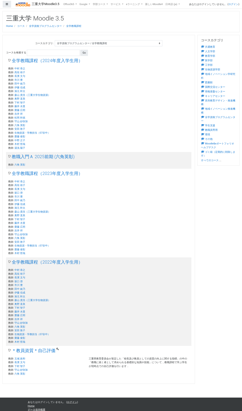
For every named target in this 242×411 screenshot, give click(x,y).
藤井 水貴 (19, 106)
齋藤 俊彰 (19, 136)
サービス (116, 4)
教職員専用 (209, 129)
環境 (205, 134)
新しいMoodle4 (154, 4)
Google (83, 4)
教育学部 (208, 55)
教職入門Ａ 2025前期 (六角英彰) (43, 156)
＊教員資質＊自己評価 (33, 350)
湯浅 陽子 (19, 147)
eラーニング (133, 4)
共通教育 (208, 46)
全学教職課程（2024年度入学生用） (47, 60)
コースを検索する (16, 52)
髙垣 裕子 (19, 72)
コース (21, 26)
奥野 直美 (19, 98)
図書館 (207, 82)
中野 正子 (19, 140)
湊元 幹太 (19, 91)
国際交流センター (213, 86)
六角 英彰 (19, 125)
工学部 (207, 64)
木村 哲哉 (19, 144)
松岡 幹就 (19, 117)
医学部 (207, 60)
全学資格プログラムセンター (45, 26)
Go (84, 52)
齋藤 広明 (19, 110)
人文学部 (208, 51)
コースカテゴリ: (44, 43)
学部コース (99, 4)
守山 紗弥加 (21, 121)
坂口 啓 (18, 192)
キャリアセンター (213, 96)
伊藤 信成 (19, 87)
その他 (207, 139)
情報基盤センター (213, 91)
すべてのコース (210, 160)
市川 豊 (18, 79)
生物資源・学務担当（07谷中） (32, 132)
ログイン (233, 4)
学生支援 (208, 125)
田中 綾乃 (19, 83)
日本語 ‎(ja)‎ (171, 4)
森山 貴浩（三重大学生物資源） (32, 95)
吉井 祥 (18, 113)
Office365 (69, 4)
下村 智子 (19, 102)
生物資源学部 (210, 69)
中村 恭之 (19, 68)
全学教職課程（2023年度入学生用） (47, 173)
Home (9, 26)
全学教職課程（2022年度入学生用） (47, 262)
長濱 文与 (19, 76)
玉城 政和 (19, 358)
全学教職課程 (73, 26)
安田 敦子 (19, 128)
